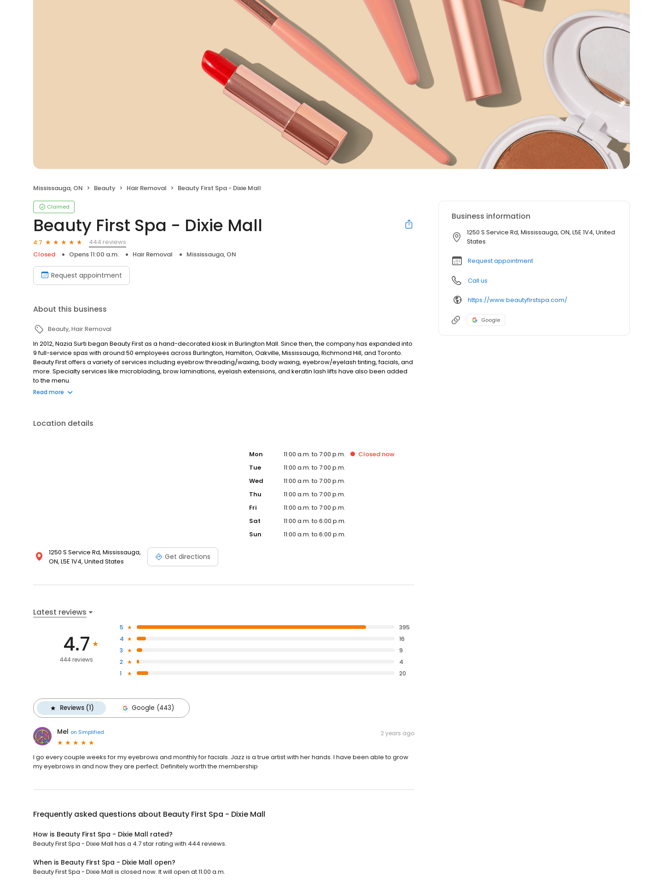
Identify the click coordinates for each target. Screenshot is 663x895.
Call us (478, 280)
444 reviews (107, 242)
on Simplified (87, 732)
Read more (53, 392)
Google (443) (147, 708)
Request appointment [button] (500, 260)
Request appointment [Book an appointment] (81, 275)
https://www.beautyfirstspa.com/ (517, 300)
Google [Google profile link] (486, 320)
